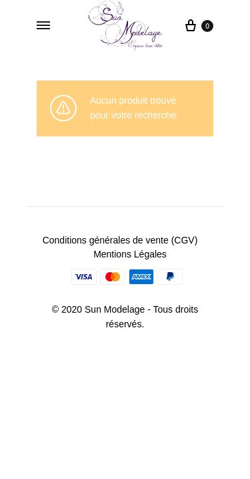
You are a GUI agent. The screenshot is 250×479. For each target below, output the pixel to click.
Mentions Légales (130, 254)
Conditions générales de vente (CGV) (120, 240)
